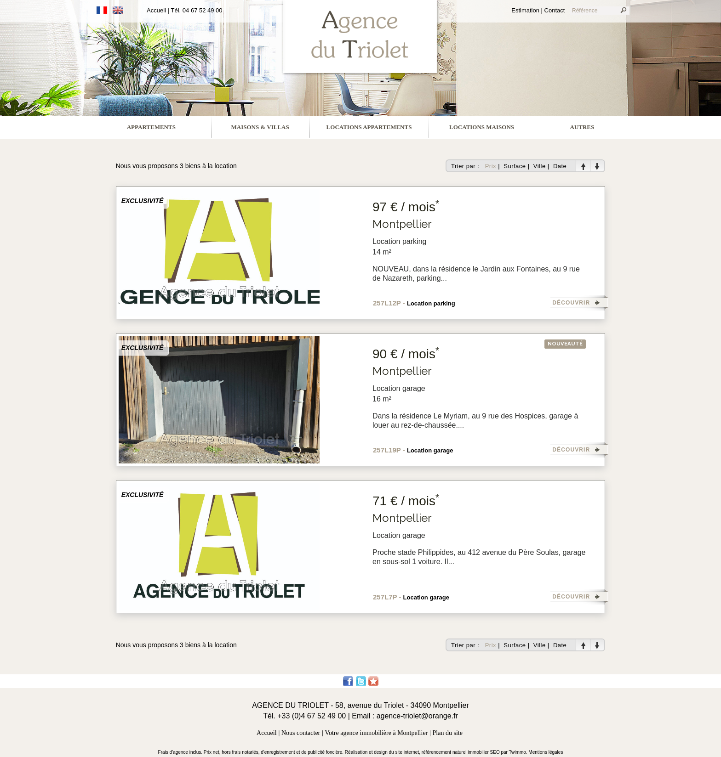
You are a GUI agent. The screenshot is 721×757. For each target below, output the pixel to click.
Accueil (156, 10)
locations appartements (369, 127)
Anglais (118, 10)
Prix (490, 166)
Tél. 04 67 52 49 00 (197, 10)
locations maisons (481, 127)
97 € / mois (405, 207)
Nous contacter (300, 732)
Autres (582, 127)
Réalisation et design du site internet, (383, 752)
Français (102, 10)
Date (559, 166)
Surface (515, 166)
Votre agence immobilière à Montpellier (376, 732)
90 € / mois (405, 354)
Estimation (525, 10)
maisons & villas (260, 127)
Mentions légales (545, 752)
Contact (554, 10)
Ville (539, 166)
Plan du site (448, 732)
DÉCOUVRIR (571, 302)
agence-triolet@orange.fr (417, 716)
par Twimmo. (515, 752)
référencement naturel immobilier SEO (461, 752)
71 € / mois (405, 501)
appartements (151, 127)
